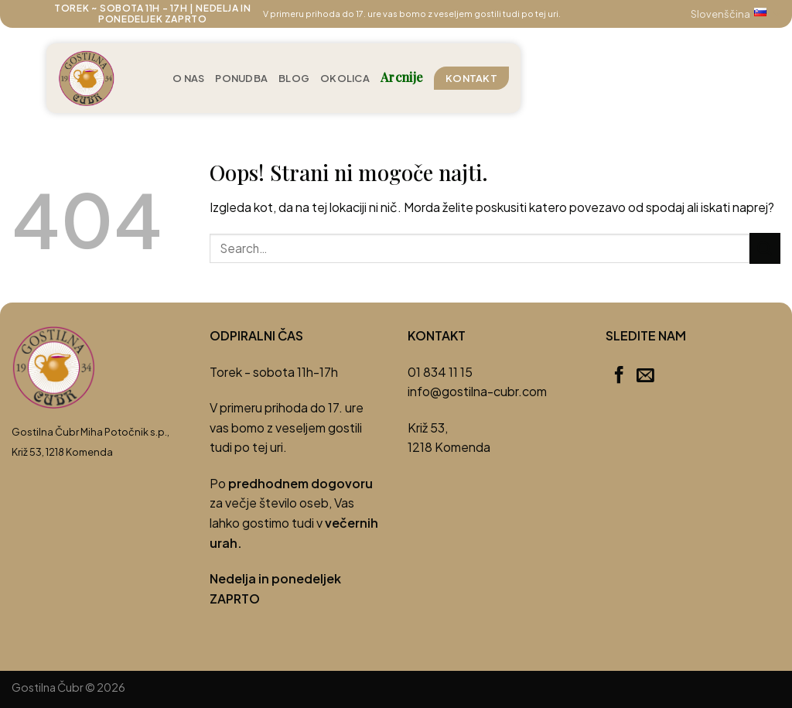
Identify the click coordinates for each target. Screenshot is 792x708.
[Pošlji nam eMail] (645, 376)
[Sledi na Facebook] (619, 376)
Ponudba (241, 78)
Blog (293, 78)
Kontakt (471, 78)
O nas (188, 78)
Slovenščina (735, 13)
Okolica (345, 78)
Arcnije (402, 77)
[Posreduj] (764, 248)
